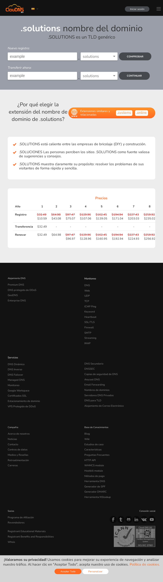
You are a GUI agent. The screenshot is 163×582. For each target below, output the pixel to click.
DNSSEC (89, 360)
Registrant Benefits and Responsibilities (28, 514)
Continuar (134, 75)
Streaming (89, 331)
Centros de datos (16, 434)
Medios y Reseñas (17, 439)
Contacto (12, 430)
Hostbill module (92, 453)
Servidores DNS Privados (97, 384)
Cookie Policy (64, 547)
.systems (124, 112)
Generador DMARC (94, 472)
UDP (86, 293)
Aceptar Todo (67, 571)
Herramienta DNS (93, 463)
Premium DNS (15, 284)
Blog (86, 420)
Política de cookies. (145, 564)
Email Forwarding (93, 374)
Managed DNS (15, 370)
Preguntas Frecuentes (95, 439)
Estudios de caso (93, 430)
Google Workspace (17, 379)
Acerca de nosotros (17, 420)
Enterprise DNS (16, 298)
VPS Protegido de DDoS (20, 393)
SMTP (87, 326)
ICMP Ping (89, 303)
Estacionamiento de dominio (22, 389)
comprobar (135, 56)
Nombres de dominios (95, 379)
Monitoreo (89, 278)
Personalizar (95, 571)
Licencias (40, 551)
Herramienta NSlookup (96, 477)
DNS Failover (14, 365)
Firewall (88, 322)
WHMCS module (93, 448)
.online (141, 112)
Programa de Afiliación (19, 496)
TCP (86, 298)
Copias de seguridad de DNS (99, 365)
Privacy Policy (42, 547)
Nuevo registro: (19, 48)
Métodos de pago (93, 458)
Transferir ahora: (20, 68)
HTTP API (89, 444)
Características (91, 434)
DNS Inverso (14, 360)
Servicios (12, 349)
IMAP (87, 336)
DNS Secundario (92, 356)
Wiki (86, 425)
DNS (86, 284)
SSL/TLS (88, 317)
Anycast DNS (91, 370)
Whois (11, 519)
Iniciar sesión (136, 9)
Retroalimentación (17, 444)
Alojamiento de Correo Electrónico (101, 393)
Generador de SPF (93, 467)
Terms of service (18, 547)
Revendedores (15, 501)
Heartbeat (89, 312)
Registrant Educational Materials (24, 509)
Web (86, 289)
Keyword (88, 308)
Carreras (12, 448)
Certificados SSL (16, 384)
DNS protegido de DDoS (20, 289)
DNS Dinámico (15, 356)
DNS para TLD (91, 389)
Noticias (12, 425)
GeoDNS (12, 293)
